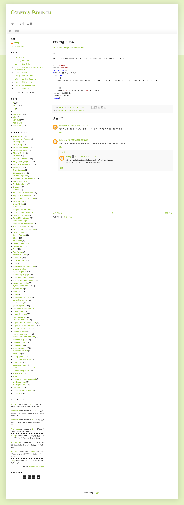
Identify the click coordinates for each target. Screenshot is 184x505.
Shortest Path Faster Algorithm (24, 229)
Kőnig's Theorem (19, 201)
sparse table (18, 373)
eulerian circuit (18, 289)
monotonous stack (20, 342)
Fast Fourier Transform (21, 181)
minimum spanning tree (22, 334)
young (68, 157)
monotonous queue (20, 340)
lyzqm (13, 461)
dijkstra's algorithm (20, 272)
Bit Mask (16, 156)
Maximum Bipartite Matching (24, 212)
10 (34, 93)
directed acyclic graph (21, 275)
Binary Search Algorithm (22, 147)
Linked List (17, 207)
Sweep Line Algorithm (21, 243)
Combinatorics (18, 167)
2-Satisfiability (18, 136)
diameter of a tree (20, 269)
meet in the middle (20, 331)
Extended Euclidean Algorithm (24, 178)
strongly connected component (24, 379)
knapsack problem (20, 314)
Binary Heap (18, 145)
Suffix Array (17, 241)
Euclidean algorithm (20, 176)
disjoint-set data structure (22, 277)
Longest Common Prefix (22, 210)
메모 (14, 117)
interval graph (18, 311)
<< (19, 93)
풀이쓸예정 (17, 126)
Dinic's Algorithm (19, 173)
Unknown (63, 125)
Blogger (96, 493)
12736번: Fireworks (22, 88)
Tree (15, 249)
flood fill (16, 294)
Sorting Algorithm (19, 235)
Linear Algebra (18, 204)
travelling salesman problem (23, 390)
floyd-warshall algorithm (22, 297)
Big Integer (17, 142)
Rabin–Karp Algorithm (21, 227)
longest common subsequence (24, 323)
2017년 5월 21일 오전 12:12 (85, 157)
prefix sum (17, 354)
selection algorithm (20, 365)
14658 (30, 461)
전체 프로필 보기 (17, 46)
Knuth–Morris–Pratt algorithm (24, 198)
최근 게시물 (57, 213)
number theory (18, 345)
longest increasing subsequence (25, 326)
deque (15, 263)
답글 (61, 132)
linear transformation (21, 320)
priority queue (18, 357)
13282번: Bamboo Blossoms (25, 79)
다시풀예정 (17, 114)
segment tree (18, 362)
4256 (33, 451)
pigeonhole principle (20, 351)
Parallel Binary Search (21, 218)
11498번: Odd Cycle (22, 64)
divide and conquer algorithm (24, 280)
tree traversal (18, 393)
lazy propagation (19, 317)
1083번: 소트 (19, 58)
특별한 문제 (17, 123)
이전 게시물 (168, 213)
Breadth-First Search (21, 159)
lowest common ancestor (22, 328)
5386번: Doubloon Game (24, 76)
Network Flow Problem (21, 215)
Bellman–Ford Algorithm (22, 139)
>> (36, 93)
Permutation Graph (20, 221)
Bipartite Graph (19, 153)
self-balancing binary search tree (25, 368)
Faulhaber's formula (20, 184)
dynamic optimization (21, 283)
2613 (29, 404)
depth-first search (19, 261)
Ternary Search (19, 246)
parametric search (20, 348)
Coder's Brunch (31, 12)
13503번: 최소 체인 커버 (24, 82)
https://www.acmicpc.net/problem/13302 (69, 48)
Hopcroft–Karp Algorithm (22, 196)
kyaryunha (15, 451)
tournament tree (19, 388)
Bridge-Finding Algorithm (22, 162)
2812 (29, 436)
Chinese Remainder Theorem (24, 164)
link (14, 111)
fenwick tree (17, 292)
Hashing (16, 190)
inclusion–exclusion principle (24, 308)
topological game (19, 382)
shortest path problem (21, 371)
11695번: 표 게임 (21, 73)
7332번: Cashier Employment (26, 85)
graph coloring (18, 303)
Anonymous (15, 411)
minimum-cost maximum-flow (24, 337)
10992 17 (35, 411)
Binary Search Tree (20, 150)
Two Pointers (18, 252)
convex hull (17, 258)
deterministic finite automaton (24, 266)
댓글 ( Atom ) (69, 217)
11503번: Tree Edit (22, 61)
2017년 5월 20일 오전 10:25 (78, 125)
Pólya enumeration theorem (23, 224)
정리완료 (61, 110)
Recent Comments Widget (36, 466)
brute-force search (20, 255)
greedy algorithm (19, 306)
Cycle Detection (19, 170)
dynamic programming (76, 110)
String (15, 238)
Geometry (17, 187)
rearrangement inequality (22, 359)
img (14, 109)
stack (15, 376)
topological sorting (20, 385)
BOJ (66, 110)
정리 (17, 31)
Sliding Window (19, 232)
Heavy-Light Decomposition (23, 193)
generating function (20, 300)
